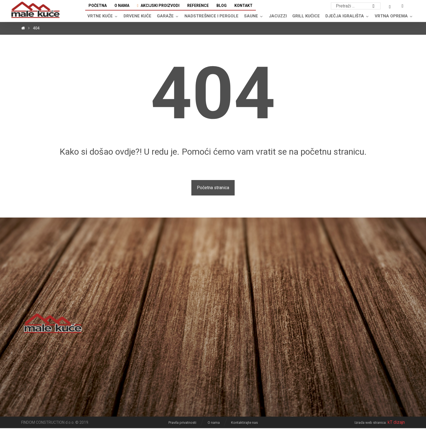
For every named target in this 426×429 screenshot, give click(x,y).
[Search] (373, 6)
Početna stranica (213, 188)
